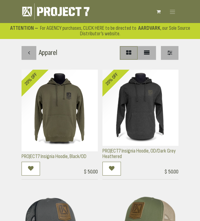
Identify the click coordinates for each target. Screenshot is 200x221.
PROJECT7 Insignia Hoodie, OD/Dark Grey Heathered (139, 154)
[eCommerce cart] (158, 11)
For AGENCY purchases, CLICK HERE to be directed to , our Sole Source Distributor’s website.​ (100, 31)
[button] (31, 169)
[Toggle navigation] (172, 11)
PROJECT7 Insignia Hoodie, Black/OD (54, 156)
